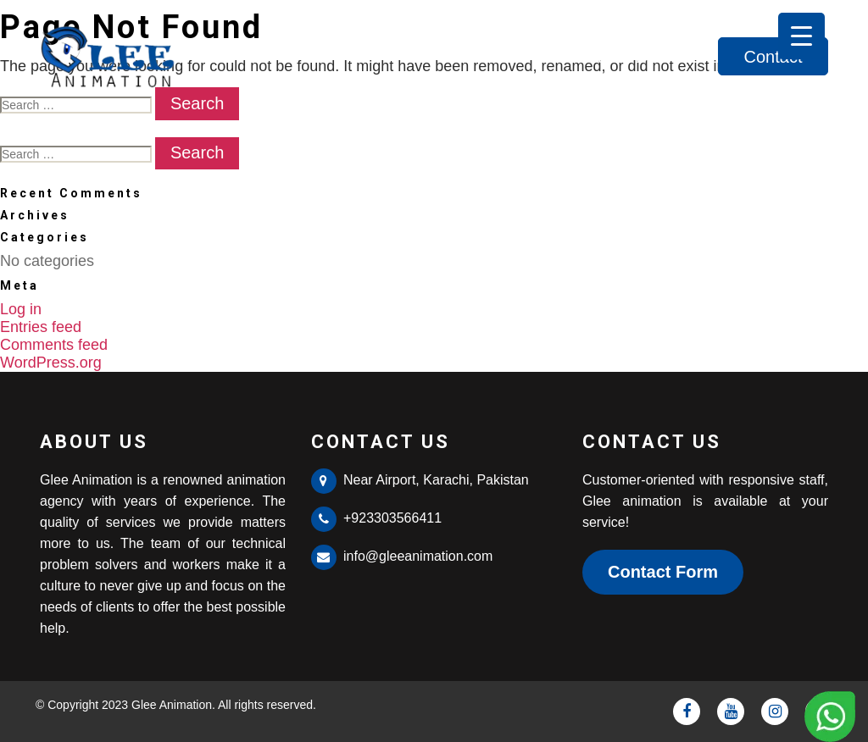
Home (501, 56)
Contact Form (663, 571)
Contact (773, 56)
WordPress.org (51, 362)
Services (668, 56)
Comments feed (54, 344)
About (580, 56)
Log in (21, 309)
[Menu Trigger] (801, 36)
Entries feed (40, 326)
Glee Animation (171, 705)
